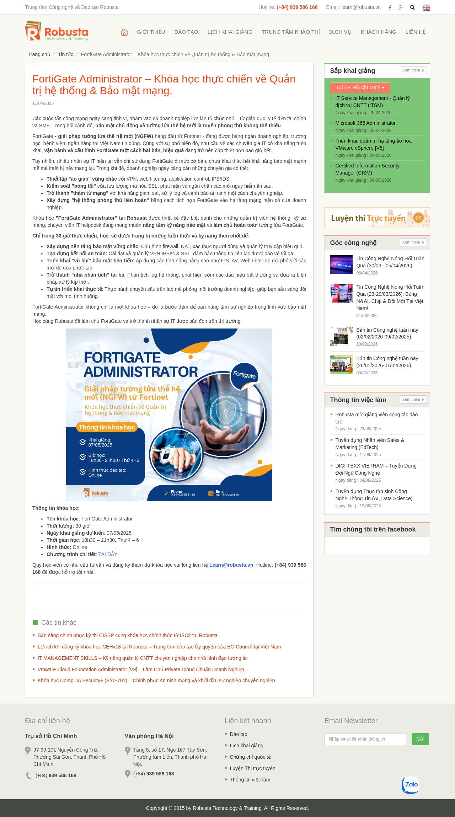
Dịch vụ (340, 32)
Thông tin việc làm (250, 780)
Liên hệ (415, 32)
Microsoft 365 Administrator (365, 123)
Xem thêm (413, 70)
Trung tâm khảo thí (291, 32)
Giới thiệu (151, 32)
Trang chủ (39, 54)
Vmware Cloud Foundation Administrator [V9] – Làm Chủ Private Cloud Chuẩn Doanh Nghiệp (141, 669)
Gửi (420, 739)
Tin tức (65, 54)
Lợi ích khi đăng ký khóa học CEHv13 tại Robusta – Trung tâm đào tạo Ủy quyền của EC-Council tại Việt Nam (159, 647)
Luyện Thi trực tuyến (252, 768)
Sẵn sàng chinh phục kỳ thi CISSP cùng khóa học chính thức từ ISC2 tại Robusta (128, 635)
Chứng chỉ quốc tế (250, 757)
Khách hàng (378, 32)
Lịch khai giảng (230, 32)
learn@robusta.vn (361, 7)
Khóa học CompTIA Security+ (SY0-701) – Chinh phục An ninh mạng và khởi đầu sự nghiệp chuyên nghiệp (156, 680)
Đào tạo (186, 32)
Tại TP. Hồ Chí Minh (360, 87)
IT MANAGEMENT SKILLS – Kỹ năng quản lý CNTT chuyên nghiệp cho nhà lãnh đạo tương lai (143, 658)
